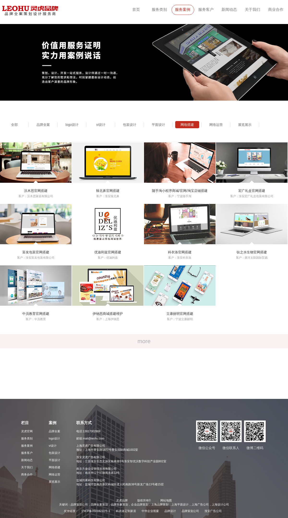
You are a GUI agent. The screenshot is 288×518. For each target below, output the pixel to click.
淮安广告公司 (213, 511)
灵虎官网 (27, 431)
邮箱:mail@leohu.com (90, 438)
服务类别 (159, 9)
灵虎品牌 (122, 500)
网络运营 (216, 125)
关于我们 (252, 9)
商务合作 (27, 474)
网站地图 (166, 500)
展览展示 (245, 125)
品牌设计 (170, 511)
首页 (136, 9)
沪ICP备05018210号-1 (95, 511)
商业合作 (275, 9)
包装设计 (129, 125)
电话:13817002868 (88, 431)
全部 (14, 125)
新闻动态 (229, 9)
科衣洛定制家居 (126, 511)
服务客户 (206, 9)
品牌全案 (43, 125)
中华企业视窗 (150, 511)
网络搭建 (187, 125)
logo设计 (72, 125)
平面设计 (158, 125)
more (144, 341)
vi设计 (100, 125)
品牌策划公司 (190, 511)
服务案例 (182, 9)
